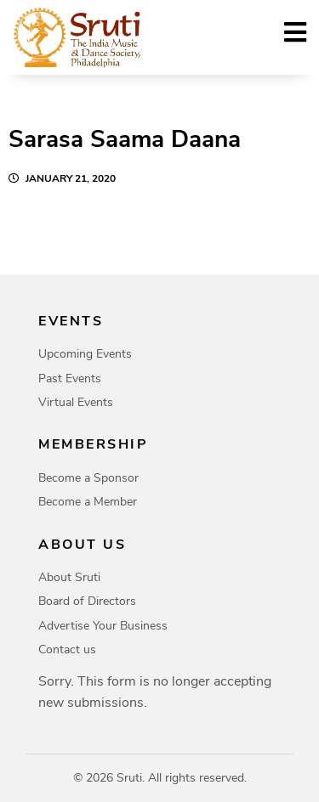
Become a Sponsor (88, 478)
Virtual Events (75, 402)
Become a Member (87, 502)
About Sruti (69, 577)
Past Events (69, 378)
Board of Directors (87, 601)
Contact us (67, 649)
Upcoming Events (85, 354)
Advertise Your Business (103, 626)
